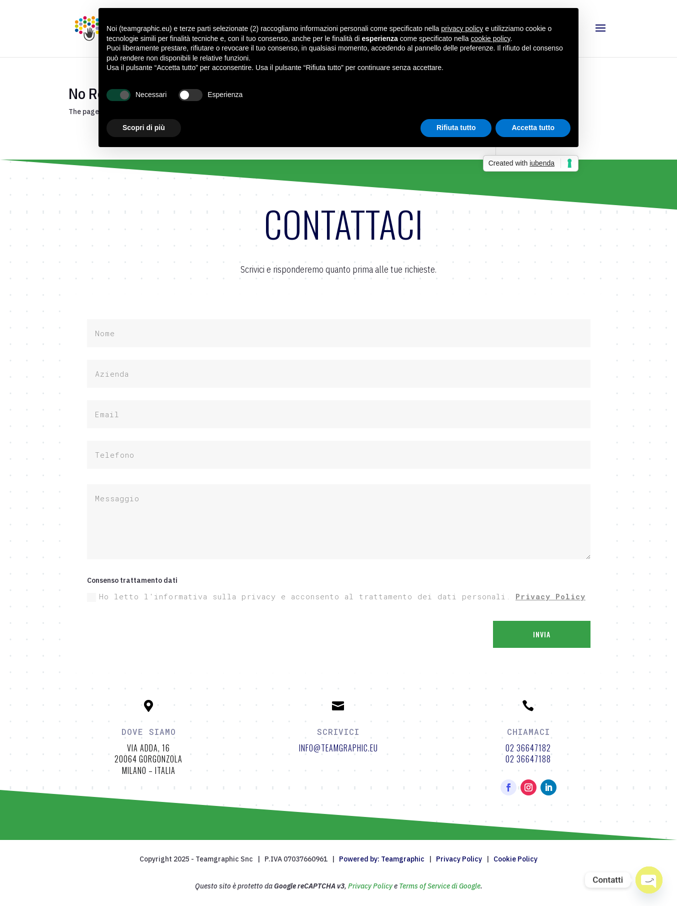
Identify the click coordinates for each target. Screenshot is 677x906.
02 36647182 (528, 748)
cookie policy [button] (490, 39)
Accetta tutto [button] (533, 128)
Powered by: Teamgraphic (381, 858)
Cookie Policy (516, 858)
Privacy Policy (551, 596)
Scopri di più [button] (143, 128)
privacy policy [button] (462, 29)
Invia (541, 634)
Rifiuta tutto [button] (456, 128)
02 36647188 (528, 759)
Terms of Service (424, 885)
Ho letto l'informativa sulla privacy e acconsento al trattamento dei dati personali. (336, 596)
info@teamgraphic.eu (338, 748)
